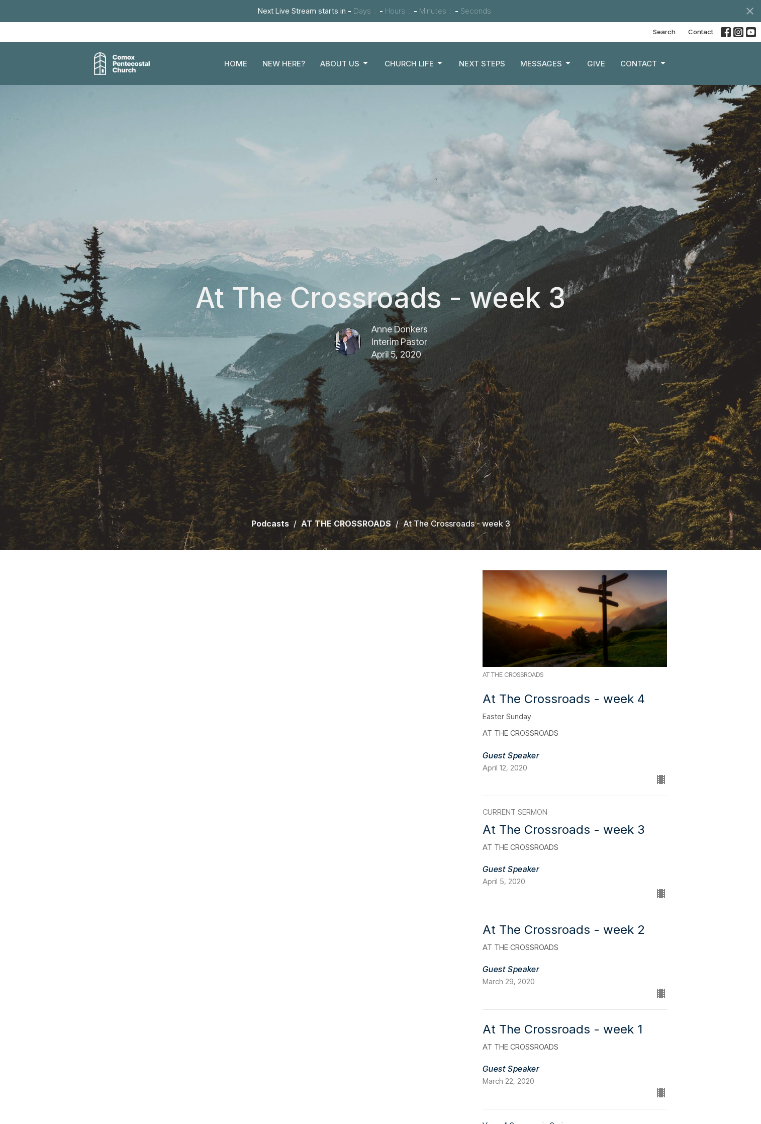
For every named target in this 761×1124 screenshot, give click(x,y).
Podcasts (270, 523)
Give (596, 63)
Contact (700, 32)
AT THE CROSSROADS (346, 523)
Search (664, 32)
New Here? (283, 63)
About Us (344, 63)
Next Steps (482, 63)
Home (235, 63)
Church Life (414, 63)
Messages (546, 63)
